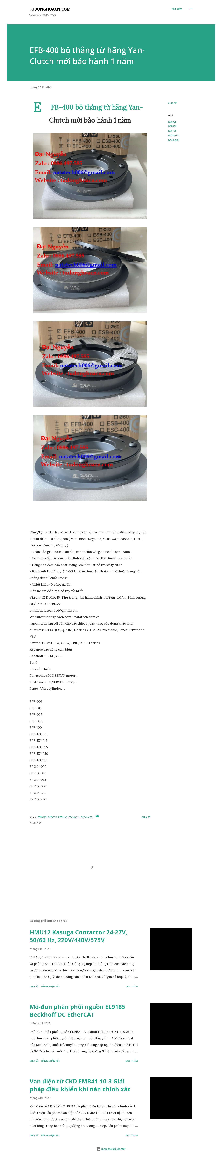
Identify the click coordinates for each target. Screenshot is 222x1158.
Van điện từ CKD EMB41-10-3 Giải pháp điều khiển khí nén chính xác (80, 1085)
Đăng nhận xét (50, 986)
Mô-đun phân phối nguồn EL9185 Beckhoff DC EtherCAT (77, 1011)
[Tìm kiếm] (177, 9)
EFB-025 (172, 121)
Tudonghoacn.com (50, 9)
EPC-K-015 (173, 135)
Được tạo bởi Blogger (111, 1148)
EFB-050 (172, 126)
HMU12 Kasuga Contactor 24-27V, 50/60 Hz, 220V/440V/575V (78, 936)
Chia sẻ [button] (172, 103)
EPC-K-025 (173, 139)
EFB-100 (172, 130)
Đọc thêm (132, 986)
